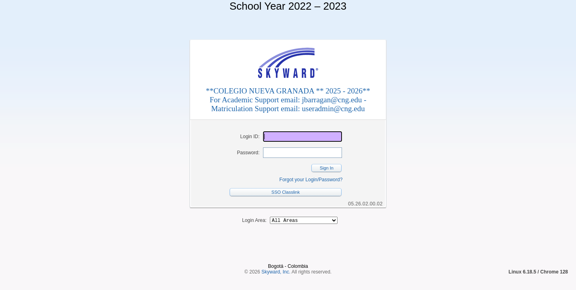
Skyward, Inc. (275, 258)
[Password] (302, 152)
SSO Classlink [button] (285, 192)
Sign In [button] (327, 168)
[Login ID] (302, 136)
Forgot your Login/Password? (311, 179)
